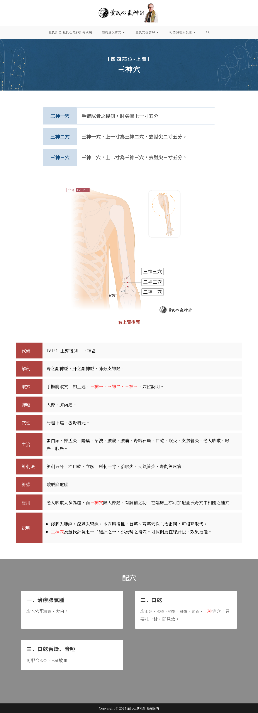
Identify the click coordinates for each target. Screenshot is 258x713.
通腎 (175, 611)
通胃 (188, 611)
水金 (149, 611)
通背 (201, 611)
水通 (162, 611)
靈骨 (48, 611)
